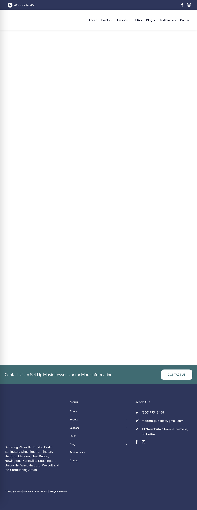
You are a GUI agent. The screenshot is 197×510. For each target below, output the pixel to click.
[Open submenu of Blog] (126, 444)
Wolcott (47, 465)
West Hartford (30, 465)
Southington (46, 460)
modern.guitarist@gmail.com (162, 420)
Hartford (10, 456)
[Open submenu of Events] (126, 419)
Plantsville (29, 460)
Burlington (12, 451)
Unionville (12, 465)
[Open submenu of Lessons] (126, 428)
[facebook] (182, 5)
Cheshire (27, 451)
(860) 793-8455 (24, 5)
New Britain (40, 456)
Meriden (24, 456)
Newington (12, 460)
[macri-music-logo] (28, 14)
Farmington (44, 451)
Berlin (48, 447)
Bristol (37, 447)
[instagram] (189, 5)
